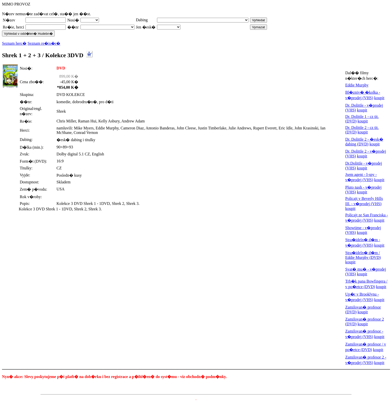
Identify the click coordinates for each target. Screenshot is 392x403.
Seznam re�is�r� (44, 43)
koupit (379, 98)
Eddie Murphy (356, 85)
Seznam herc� (14, 43)
